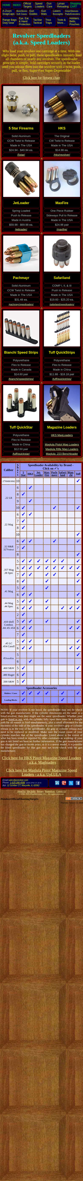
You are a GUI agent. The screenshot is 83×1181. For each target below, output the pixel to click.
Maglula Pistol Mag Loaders (62, 444)
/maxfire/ (62, 229)
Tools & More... (61, 21)
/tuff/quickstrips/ (61, 378)
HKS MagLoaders (62, 435)
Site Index (31, 791)
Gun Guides (33, 12)
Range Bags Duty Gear (10, 21)
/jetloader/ (21, 229)
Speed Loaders (39, 5)
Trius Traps (48, 21)
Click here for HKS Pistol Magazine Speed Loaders (41, 760)
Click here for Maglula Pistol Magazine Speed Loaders (41, 772)
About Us (21, 791)
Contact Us (61, 791)
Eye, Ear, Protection (24, 21)
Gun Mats (44, 12)
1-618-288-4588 (17, 782)
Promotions (50, 791)
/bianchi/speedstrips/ (21, 378)
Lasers (58, 12)
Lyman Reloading (63, 5)
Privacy (40, 791)
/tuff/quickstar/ (21, 453)
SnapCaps (8, 12)
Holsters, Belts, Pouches (74, 21)
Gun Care (49, 5)
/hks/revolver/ (62, 154)
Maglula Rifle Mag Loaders (61, 449)
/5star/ (21, 154)
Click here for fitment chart (41, 78)
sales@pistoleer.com (18, 780)
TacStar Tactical (37, 21)
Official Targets (27, 5)
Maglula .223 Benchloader (62, 453)
